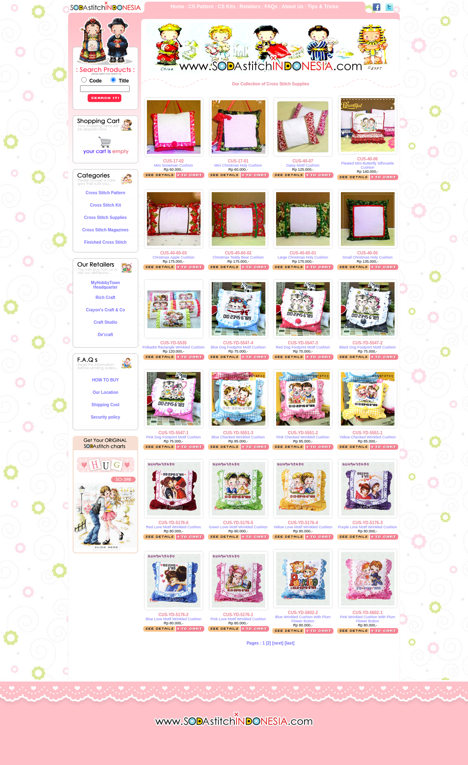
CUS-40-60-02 (238, 253)
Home (177, 6)
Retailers (249, 6)
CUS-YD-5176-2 (173, 614)
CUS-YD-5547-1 (173, 433)
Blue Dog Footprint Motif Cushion (238, 347)
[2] (269, 643)
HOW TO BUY (105, 380)
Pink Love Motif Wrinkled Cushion (238, 619)
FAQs (272, 6)
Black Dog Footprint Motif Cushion (367, 347)
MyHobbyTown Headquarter (105, 285)
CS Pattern (201, 6)
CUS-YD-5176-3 (367, 522)
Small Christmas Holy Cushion (368, 257)
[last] (289, 643)
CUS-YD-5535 (173, 343)
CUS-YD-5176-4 (303, 522)
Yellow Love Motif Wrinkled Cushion (303, 527)
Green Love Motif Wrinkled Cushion (238, 527)
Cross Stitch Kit (105, 205)
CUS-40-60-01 (303, 253)
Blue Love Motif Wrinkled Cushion (173, 619)
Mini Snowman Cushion (173, 165)
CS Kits (227, 6)
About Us (291, 6)
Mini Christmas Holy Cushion (238, 165)
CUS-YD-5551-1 (367, 433)
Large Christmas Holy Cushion (303, 257)
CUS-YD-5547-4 (238, 343)
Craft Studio (105, 322)
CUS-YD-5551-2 (303, 433)
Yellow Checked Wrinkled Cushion (367, 437)
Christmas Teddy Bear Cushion (238, 257)
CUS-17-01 (238, 161)
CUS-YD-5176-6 (173, 522)
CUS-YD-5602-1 (367, 612)
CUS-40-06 (367, 159)
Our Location (105, 392)
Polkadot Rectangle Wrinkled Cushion (173, 347)
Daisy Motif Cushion (302, 165)
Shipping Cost (106, 405)
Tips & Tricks (322, 6)
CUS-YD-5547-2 (367, 343)
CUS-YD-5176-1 (238, 614)
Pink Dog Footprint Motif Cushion (173, 437)
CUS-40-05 (367, 253)
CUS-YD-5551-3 (238, 433)
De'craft (105, 334)
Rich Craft (106, 297)
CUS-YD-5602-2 (303, 612)
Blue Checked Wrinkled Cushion (238, 437)
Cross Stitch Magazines (105, 230)
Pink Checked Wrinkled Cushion (303, 437)
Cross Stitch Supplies (105, 217)
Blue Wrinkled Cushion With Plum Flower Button (303, 619)
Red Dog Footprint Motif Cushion (303, 347)
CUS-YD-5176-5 (238, 522)
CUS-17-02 (173, 161)
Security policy (105, 417)
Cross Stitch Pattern (105, 193)
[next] (277, 643)
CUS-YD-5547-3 (303, 343)
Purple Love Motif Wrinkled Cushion (367, 527)
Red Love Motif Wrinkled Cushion (173, 527)
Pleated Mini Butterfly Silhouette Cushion (367, 165)
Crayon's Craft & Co (105, 310)
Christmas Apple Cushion (173, 257)
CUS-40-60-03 (173, 253)
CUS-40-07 (303, 161)
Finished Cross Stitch (105, 242)
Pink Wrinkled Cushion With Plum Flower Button (367, 619)
